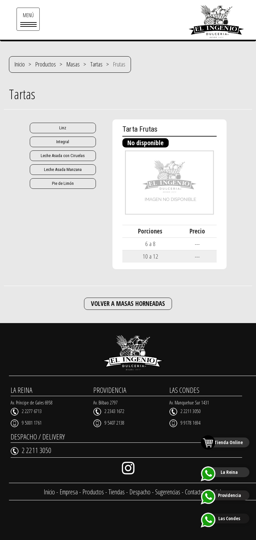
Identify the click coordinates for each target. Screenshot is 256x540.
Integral (62, 141)
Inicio (20, 64)
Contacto (194, 491)
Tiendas (116, 491)
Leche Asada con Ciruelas (63, 155)
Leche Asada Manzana (63, 169)
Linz (62, 127)
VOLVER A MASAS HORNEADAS (128, 303)
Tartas (96, 64)
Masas (73, 64)
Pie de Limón (63, 183)
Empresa (69, 491)
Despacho (139, 491)
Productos (45, 64)
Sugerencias (167, 491)
